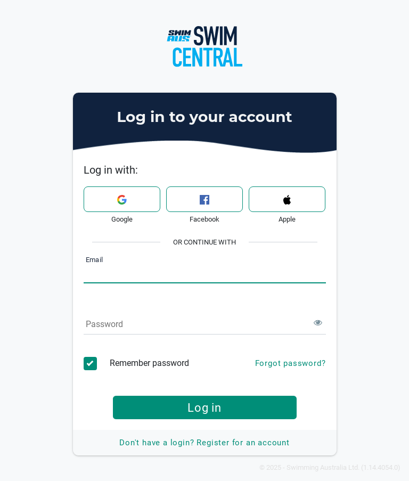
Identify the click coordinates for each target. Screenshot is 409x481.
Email (94, 260)
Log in (204, 407)
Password (104, 324)
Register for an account (204, 442)
